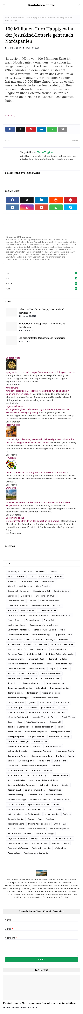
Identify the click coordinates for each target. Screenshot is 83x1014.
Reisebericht (55, 722)
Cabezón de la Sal (41, 591)
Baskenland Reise (30, 581)
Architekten (27, 571)
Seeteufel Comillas (59, 775)
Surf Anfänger (34, 809)
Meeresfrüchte (14, 678)
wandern (46, 838)
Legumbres (64, 668)
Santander (55, 765)
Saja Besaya (44, 761)
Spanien (65, 785)
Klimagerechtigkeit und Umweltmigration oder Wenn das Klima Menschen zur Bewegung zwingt (38, 411)
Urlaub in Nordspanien (59, 828)
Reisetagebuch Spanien (36, 731)
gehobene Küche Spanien (45, 630)
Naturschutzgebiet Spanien (20, 688)
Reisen (60, 727)
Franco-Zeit (49, 620)
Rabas (11, 722)
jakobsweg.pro (13, 424)
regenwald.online (14, 406)
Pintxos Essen (31, 707)
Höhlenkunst (64, 639)
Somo (55, 785)
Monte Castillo (30, 678)
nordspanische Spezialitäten (45, 697)
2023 (42, 278)
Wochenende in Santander (36, 853)
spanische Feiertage (17, 799)
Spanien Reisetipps (16, 795)
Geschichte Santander (18, 634)
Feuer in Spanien (15, 620)
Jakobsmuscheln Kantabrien (20, 649)
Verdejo (34, 838)
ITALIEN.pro (11, 457)
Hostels (27, 644)
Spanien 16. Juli (14, 790)
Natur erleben (13, 683)
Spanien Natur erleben (35, 790)
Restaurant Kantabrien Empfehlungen (24, 746)
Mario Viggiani (14, 47)
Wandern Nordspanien (18, 843)
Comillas (32, 600)
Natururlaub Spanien (59, 688)
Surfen (59, 809)
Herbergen (50, 639)
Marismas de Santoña (51, 673)
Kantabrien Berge (58, 649)
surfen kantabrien (33, 814)
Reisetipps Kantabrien (60, 731)
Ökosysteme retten (16, 702)
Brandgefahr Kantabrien (18, 591)
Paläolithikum (46, 702)
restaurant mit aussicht (18, 751)
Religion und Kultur (36, 736)
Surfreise (67, 814)
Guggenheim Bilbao (63, 634)
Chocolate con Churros (46, 596)
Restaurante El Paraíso (18, 756)
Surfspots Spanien (16, 819)
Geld (62, 630)
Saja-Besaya (60, 761)
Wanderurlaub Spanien (18, 848)
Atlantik (32, 576)
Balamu (59, 576)
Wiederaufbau (14, 853)
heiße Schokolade (34, 639)
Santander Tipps (40, 775)
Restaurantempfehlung (42, 756)
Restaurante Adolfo (65, 751)
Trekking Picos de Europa (39, 824)
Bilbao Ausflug (48, 581)
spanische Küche (61, 799)
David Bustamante (40, 605)
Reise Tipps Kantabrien (36, 722)
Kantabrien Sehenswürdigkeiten (60, 654)
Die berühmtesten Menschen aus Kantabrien (42, 337)
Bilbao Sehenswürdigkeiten (20, 586)
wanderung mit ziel (60, 843)
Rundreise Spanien (26, 761)
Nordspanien (32, 693)
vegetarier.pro (13, 357)
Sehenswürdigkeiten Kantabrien (43, 780)
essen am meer (28, 610)
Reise (20, 722)
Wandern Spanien (40, 843)
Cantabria (12, 596)
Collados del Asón (16, 600)
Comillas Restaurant (49, 600)
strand (56, 804)
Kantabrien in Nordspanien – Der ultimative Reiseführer (42, 325)
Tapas (31, 819)
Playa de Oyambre (16, 712)
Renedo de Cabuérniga (18, 741)
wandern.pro (12, 487)
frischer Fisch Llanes (16, 625)
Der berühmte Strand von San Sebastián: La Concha (32, 520)
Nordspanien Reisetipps (18, 697)
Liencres (11, 673)
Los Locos (32, 673)
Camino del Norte (61, 591)
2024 (42, 283)
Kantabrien (42, 649)
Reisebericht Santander (18, 727)
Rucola (71, 756)
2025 (42, 288)
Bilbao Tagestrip (43, 586)
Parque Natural (62, 702)
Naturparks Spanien (55, 683)
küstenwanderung (37, 668)
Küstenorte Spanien (16, 668)
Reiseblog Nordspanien (42, 727)
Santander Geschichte (18, 770)
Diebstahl (57, 605)
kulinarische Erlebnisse (42, 664)
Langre (52, 668)
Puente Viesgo (68, 717)
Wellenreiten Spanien (41, 848)
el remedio (12, 610)
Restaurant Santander (43, 751)
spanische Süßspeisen (38, 804)
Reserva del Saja (40, 741)
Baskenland (13, 581)
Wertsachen (60, 848)
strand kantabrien (16, 809)
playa (63, 707)
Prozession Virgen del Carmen (45, 717)
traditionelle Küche (16, 824)
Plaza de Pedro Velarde (38, 712)
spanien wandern (54, 795)
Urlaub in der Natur (36, 828)
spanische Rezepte (16, 804)
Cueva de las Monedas (18, 605)
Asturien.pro (12, 387)
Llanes (21, 673)
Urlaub (22, 828)
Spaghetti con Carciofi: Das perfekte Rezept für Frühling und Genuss (40, 372)
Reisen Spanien (14, 731)
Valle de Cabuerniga (44, 833)
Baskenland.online (15, 517)
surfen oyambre (52, 814)
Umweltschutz (60, 824)
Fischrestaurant (33, 620)
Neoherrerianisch (15, 693)
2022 (42, 273)
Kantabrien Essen (15, 654)
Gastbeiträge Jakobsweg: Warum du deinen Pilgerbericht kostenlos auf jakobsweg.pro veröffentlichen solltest (40, 441)
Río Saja (60, 756)
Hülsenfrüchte (41, 644)
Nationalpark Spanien (50, 678)
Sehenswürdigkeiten (17, 780)
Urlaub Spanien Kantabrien (20, 833)
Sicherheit (44, 785)
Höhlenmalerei (14, 644)
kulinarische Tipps (64, 664)
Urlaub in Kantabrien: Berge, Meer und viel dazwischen (41, 311)
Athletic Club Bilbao (16, 576)
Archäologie (13, 571)
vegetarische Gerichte (17, 838)
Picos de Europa (15, 707)
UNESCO (11, 828)
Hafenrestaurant (15, 639)
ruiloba (11, 761)
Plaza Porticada (59, 712)
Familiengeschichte (16, 615)
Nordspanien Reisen (51, 693)
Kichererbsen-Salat (58, 659)
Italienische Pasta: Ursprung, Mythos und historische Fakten (36, 472)
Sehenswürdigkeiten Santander (22, 785)
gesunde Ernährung (41, 634)
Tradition (50, 819)
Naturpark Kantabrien (32, 683)
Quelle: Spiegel (10, 116)
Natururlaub (41, 688)
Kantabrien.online (41, 5)
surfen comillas (14, 814)
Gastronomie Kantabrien (19, 630)
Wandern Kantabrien (63, 838)
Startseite (9, 17)
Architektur (41, 571)
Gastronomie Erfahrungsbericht (43, 625)
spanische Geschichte (40, 799)
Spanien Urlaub (35, 795)
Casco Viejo (26, 596)
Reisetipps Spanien (16, 736)
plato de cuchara (49, 707)
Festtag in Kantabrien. (62, 615)
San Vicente (13, 765)
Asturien (53, 571)
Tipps (40, 819)
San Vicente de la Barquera (34, 765)
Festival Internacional (38, 615)
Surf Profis (48, 809)
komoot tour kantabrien (18, 664)
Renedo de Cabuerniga (59, 736)
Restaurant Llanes (53, 746)
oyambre (32, 702)
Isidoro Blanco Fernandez (62, 644)
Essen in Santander (47, 610)
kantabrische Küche (36, 659)
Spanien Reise (55, 790)
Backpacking (45, 576)
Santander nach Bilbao (18, 775)
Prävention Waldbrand (18, 717)
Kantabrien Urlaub (16, 659)
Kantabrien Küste (34, 654)
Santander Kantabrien (42, 770)
